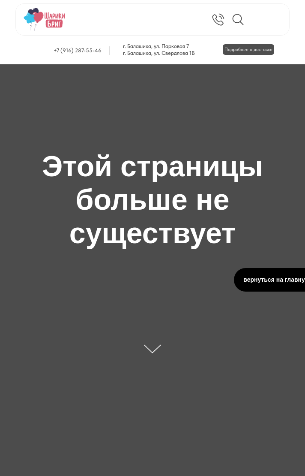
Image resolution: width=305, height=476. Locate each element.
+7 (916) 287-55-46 (78, 50)
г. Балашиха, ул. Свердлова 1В (159, 53)
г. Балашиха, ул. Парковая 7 (156, 46)
